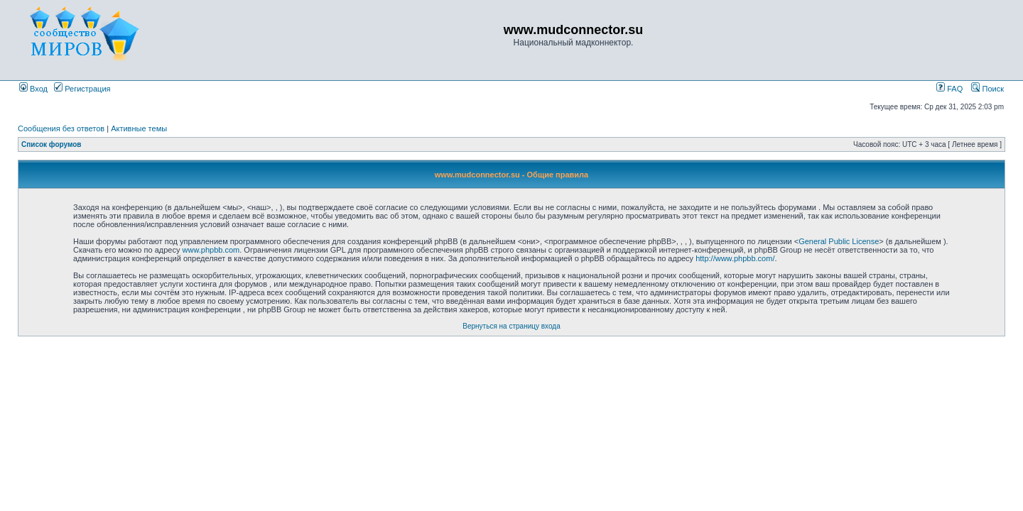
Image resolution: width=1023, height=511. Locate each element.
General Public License (839, 241)
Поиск (987, 88)
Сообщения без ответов (61, 128)
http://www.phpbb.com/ (734, 258)
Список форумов (51, 144)
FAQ (949, 88)
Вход (33, 88)
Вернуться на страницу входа (511, 326)
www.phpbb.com (211, 250)
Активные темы (139, 128)
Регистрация (82, 88)
